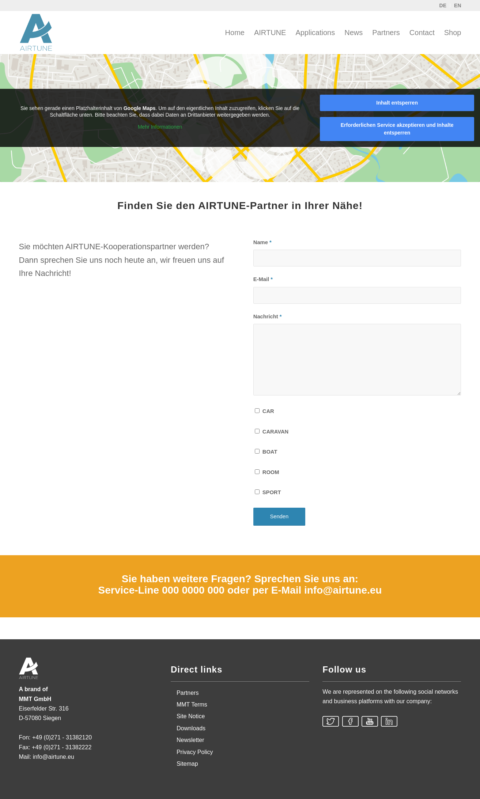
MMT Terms (192, 704)
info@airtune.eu (343, 590)
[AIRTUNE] (41, 32)
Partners (188, 693)
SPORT (271, 492)
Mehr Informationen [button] (160, 127)
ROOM (270, 472)
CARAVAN (275, 432)
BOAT (269, 452)
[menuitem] (234, 32)
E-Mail (263, 279)
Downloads (191, 728)
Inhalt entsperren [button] (397, 103)
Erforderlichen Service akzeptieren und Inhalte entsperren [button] (397, 129)
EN (457, 5)
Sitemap (187, 764)
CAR (268, 411)
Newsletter (190, 740)
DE (442, 5)
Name (262, 242)
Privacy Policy (195, 752)
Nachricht (267, 316)
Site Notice (191, 716)
